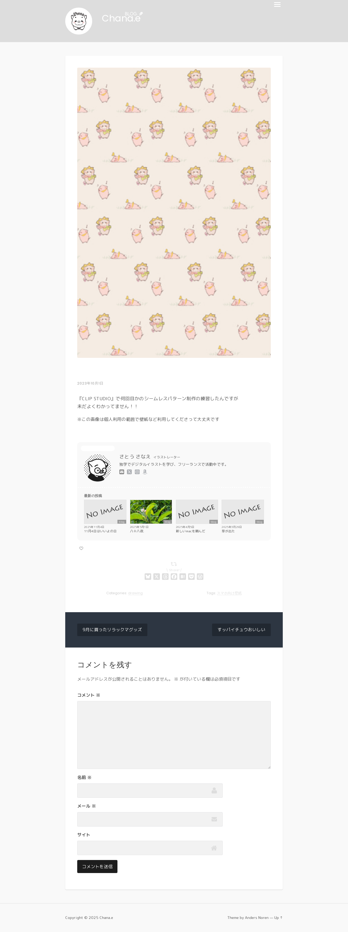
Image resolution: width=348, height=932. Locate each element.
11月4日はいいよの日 (100, 531)
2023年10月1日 (90, 383)
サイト (83, 835)
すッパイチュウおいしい (241, 630)
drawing (135, 593)
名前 (84, 778)
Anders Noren (257, 917)
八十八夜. (137, 531)
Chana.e (123, 18)
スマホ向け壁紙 (229, 593)
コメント (88, 695)
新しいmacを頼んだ (190, 531)
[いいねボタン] (81, 549)
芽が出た (228, 531)
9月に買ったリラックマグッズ (112, 630)
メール (86, 806)
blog (122, 522)
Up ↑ (278, 917)
